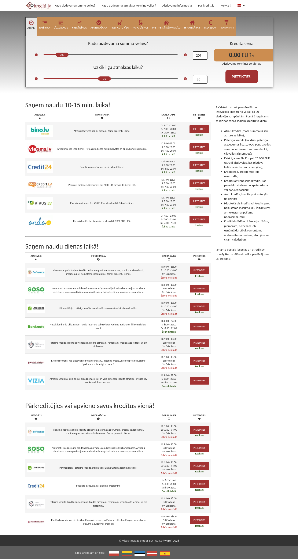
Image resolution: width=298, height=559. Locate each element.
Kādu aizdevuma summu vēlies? (75, 5)
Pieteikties (199, 129)
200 (62, 54)
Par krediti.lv (206, 5)
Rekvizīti (226, 5)
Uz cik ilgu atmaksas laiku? (118, 67)
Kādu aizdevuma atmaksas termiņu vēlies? (129, 5)
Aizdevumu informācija (177, 5)
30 (104, 78)
